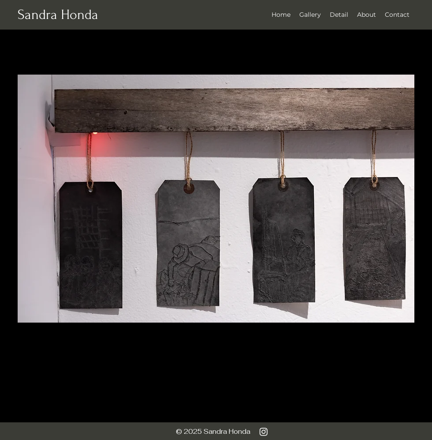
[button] (339, 14)
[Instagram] (263, 431)
